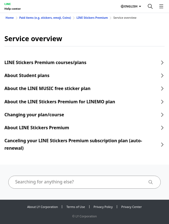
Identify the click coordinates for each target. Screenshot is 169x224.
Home (10, 18)
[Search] (150, 6)
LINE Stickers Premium (92, 18)
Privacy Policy (103, 207)
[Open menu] (161, 6)
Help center (12, 8)
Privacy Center (131, 207)
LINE (7, 4)
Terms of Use (75, 207)
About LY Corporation (42, 207)
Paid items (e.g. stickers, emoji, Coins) (45, 18)
